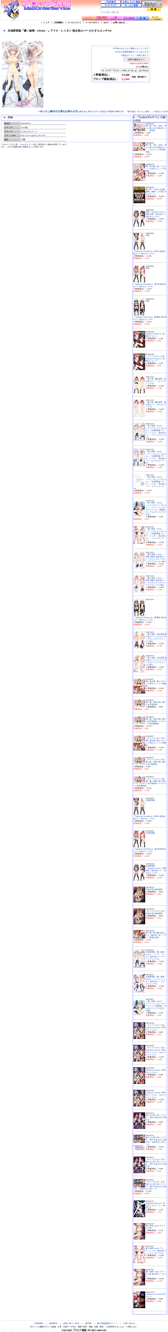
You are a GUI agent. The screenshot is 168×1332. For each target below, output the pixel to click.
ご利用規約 (38, 1323)
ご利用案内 (58, 22)
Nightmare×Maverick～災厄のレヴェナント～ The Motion (156, 1205)
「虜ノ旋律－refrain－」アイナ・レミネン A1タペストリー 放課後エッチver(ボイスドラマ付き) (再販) (156, 1006)
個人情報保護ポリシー (107, 1323)
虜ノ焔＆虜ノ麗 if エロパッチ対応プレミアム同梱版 (156, 683)
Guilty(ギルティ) (29, 131)
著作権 (88, 1323)
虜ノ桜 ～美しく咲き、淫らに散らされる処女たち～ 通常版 (156, 128)
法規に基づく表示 (71, 1323)
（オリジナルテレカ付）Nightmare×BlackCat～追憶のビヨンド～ (156, 358)
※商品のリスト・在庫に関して (135, 55)
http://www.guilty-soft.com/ (33, 135)
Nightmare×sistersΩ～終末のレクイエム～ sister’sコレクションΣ (156, 1095)
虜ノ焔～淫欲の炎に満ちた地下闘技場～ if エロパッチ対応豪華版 (156, 721)
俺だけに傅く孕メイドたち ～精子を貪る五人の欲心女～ (156, 1117)
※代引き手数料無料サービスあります (132, 52)
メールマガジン (92, 22)
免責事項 (53, 1323)
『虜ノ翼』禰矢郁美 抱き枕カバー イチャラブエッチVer (156, 381)
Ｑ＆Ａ (106, 22)
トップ (46, 22)
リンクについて (74, 22)
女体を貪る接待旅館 (154, 889)
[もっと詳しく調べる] (109, 12)
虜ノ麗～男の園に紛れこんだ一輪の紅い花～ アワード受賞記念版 (156, 935)
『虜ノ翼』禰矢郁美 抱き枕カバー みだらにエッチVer (156, 404)
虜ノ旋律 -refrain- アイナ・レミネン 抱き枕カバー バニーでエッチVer (156, 1250)
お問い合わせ (119, 22)
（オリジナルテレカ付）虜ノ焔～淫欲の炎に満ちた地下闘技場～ (156, 762)
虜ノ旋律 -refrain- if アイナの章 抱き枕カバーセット (156, 1274)
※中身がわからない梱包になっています (131, 48)
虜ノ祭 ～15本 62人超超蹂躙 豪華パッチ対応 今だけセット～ (156, 191)
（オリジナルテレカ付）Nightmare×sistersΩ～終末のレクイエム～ (156, 1027)
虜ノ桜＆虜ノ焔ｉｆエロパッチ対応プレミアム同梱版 (156, 168)
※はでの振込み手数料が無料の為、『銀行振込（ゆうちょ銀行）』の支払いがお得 (103, 111)
